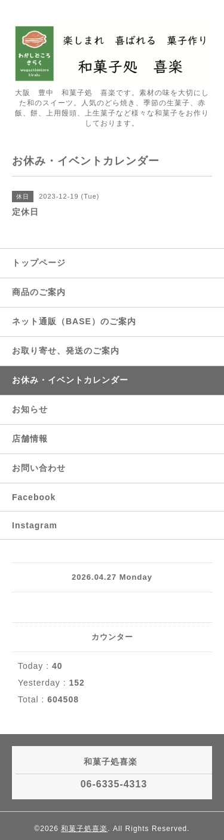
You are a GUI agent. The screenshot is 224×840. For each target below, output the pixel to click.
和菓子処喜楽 (84, 828)
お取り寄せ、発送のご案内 (65, 350)
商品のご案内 (39, 292)
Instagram (34, 525)
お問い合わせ (39, 468)
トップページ (39, 262)
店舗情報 (30, 438)
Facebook (34, 497)
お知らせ (30, 409)
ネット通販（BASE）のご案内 (74, 321)
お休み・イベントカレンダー (70, 380)
